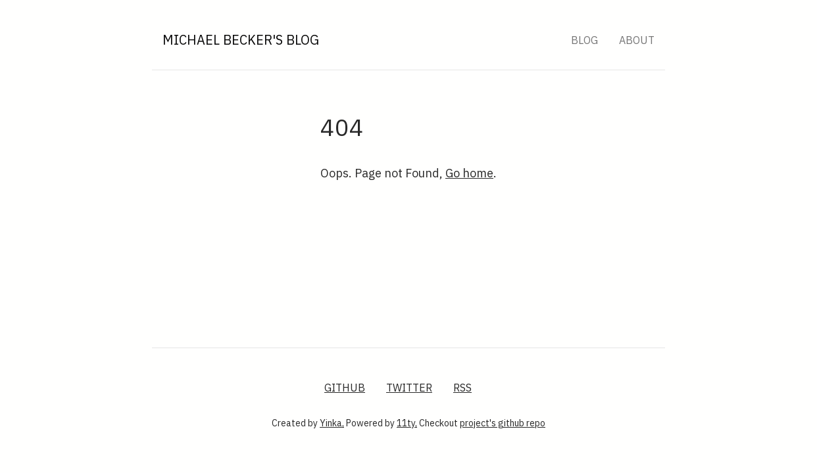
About (637, 40)
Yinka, (332, 423)
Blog (584, 40)
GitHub (344, 387)
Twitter (409, 387)
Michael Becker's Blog (240, 40)
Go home (469, 173)
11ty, (407, 423)
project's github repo (502, 423)
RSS (462, 387)
